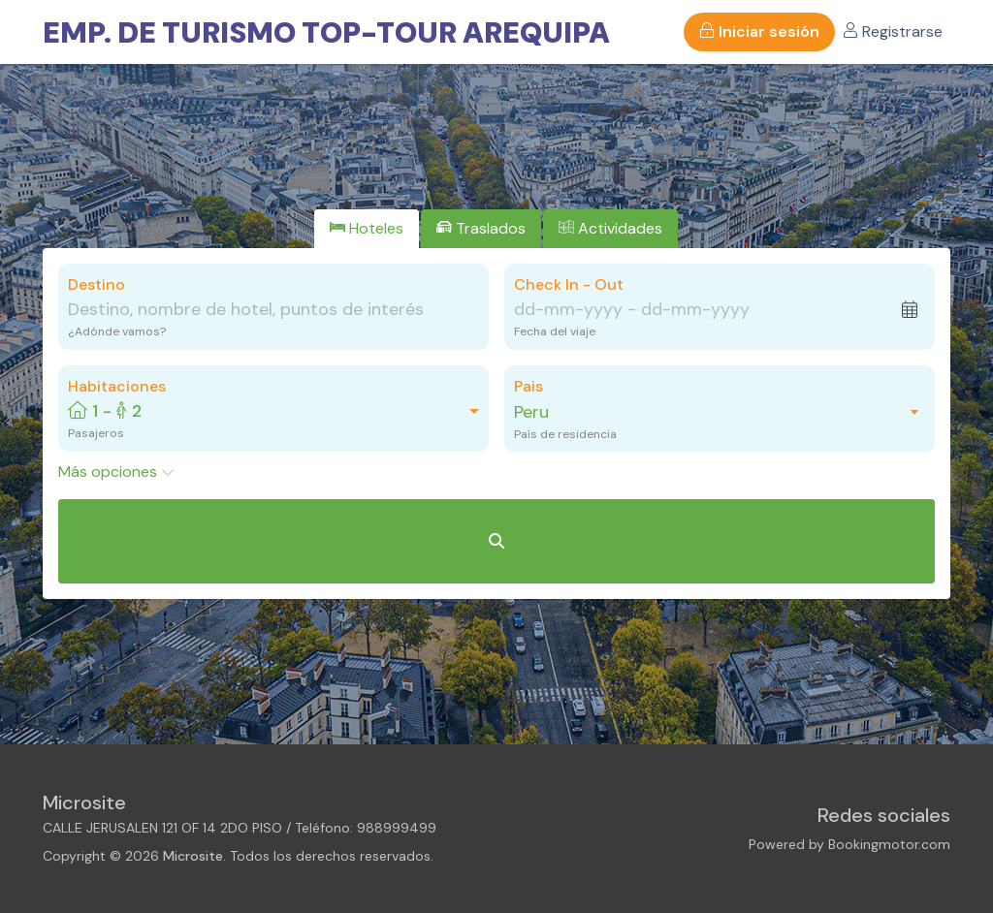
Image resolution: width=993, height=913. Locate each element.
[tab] (366, 228)
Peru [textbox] (531, 412)
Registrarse (893, 31)
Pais (528, 386)
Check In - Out (569, 284)
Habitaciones (117, 386)
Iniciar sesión (759, 31)
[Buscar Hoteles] (496, 541)
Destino (96, 284)
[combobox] (710, 411)
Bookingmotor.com (889, 844)
